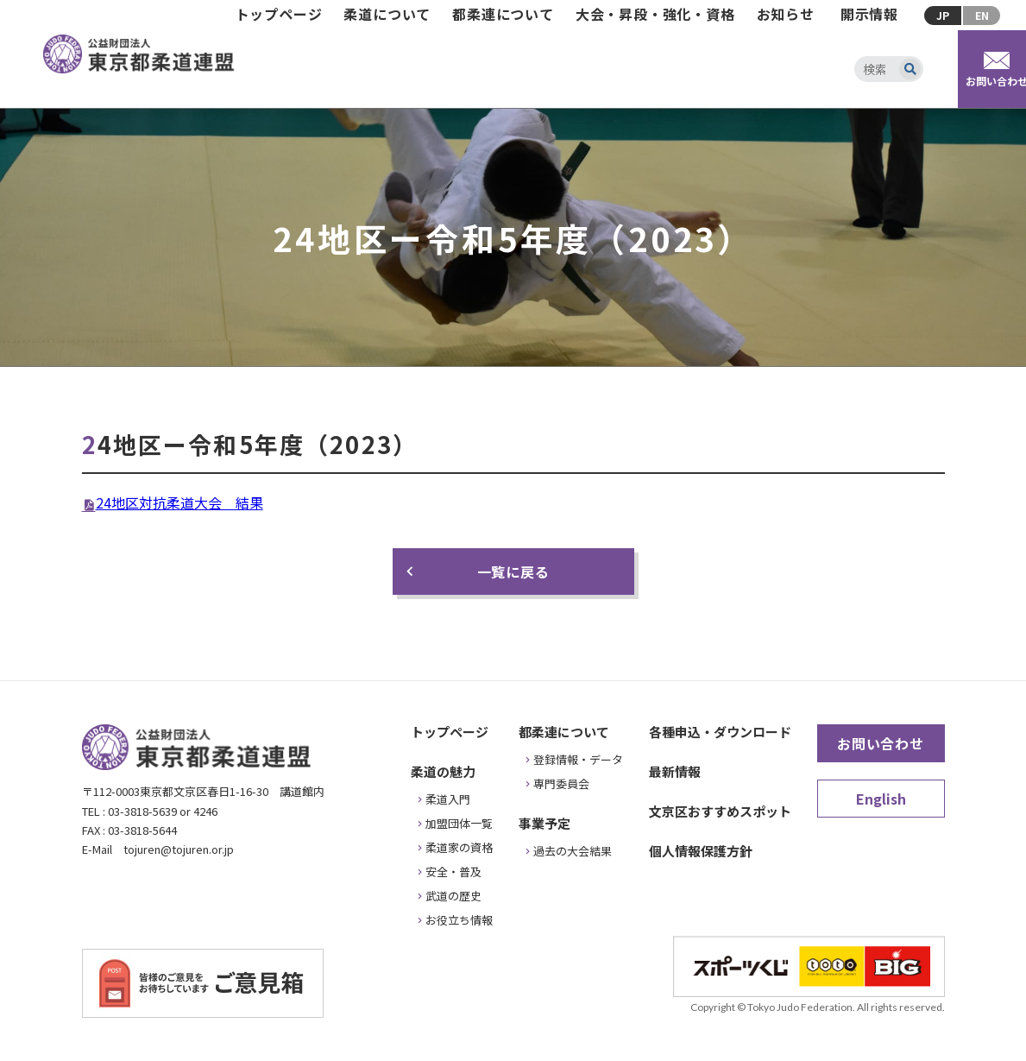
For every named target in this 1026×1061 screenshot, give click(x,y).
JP (942, 15)
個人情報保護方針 (700, 851)
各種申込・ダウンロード (720, 732)
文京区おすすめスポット (720, 811)
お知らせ (786, 13)
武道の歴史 (453, 895)
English (881, 798)
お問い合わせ (880, 743)
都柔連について (503, 13)
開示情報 (869, 13)
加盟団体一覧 (459, 823)
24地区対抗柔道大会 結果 (179, 502)
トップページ (279, 13)
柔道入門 (447, 799)
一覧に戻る (513, 571)
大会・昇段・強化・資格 (655, 13)
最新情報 (675, 771)
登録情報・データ (578, 759)
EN (982, 15)
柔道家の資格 (459, 847)
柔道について (387, 13)
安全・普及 (453, 871)
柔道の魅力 (443, 771)
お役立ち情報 (459, 920)
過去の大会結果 (572, 851)
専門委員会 (561, 783)
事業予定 (544, 823)
